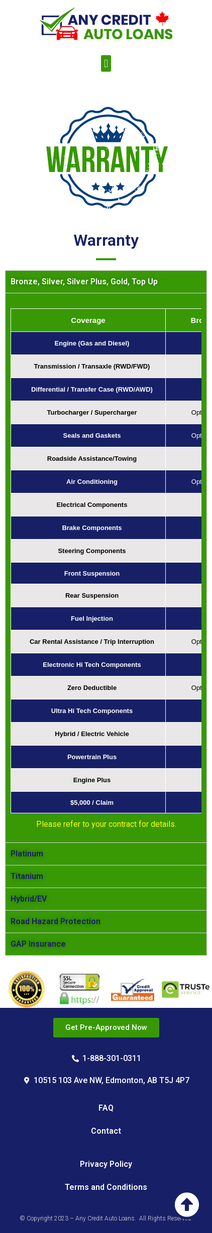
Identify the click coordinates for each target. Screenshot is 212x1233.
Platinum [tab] (27, 853)
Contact (106, 1131)
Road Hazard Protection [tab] (55, 921)
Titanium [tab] (27, 876)
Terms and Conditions (106, 1187)
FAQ (106, 1108)
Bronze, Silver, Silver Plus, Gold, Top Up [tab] (84, 281)
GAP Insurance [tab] (38, 944)
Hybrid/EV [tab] (29, 899)
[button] (106, 63)
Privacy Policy (106, 1164)
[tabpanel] (106, 567)
